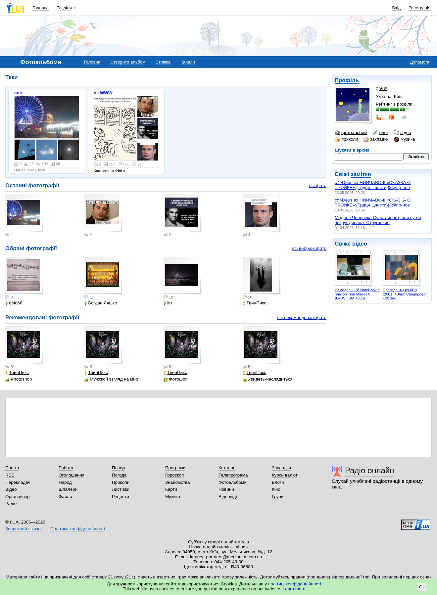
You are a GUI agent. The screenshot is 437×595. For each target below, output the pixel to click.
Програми (175, 467)
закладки (376, 139)
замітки (361, 174)
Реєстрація (419, 7)
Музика (172, 496)
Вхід (396, 7)
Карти (171, 489)
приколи (346, 139)
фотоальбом (351, 132)
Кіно (276, 489)
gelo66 (13, 302)
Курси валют (285, 475)
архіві (363, 150)
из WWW (103, 92)
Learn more (294, 588)
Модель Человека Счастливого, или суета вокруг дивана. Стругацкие (378, 220)
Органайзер (17, 496)
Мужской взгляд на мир (111, 379)
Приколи (120, 482)
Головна (40, 7)
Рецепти (120, 496)
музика (404, 139)
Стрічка (162, 62)
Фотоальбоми (232, 482)
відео (402, 132)
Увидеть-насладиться (267, 379)
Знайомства (177, 482)
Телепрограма (233, 475)
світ (18, 92)
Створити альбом (127, 62)
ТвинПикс (254, 302)
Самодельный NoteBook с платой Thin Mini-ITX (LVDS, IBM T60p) (357, 294)
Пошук (118, 467)
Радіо (11, 503)
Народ (65, 482)
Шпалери (68, 489)
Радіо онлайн (369, 470)
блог (380, 132)
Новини (226, 489)
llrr (168, 302)
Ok (422, 586)
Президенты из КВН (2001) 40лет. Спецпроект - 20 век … (405, 294)
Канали (187, 62)
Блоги (278, 482)
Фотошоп (175, 379)
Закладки (281, 467)
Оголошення (71, 475)
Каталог (226, 467)
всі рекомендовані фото (301, 317)
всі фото (317, 185)
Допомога (419, 62)
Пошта (12, 467)
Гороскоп (174, 475)
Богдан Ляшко (100, 302)
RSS (10, 475)
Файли (65, 496)
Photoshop (18, 379)
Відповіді (227, 496)
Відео (11, 489)
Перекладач (17, 482)
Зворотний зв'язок (23, 528)
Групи (277, 496)
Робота (66, 467)
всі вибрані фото (309, 248)
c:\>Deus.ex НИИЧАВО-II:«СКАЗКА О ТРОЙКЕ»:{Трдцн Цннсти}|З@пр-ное (373, 185)
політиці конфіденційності (294, 583)
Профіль (347, 80)
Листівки (120, 489)
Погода (119, 475)
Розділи (64, 7)
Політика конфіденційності (77, 528)
